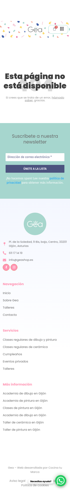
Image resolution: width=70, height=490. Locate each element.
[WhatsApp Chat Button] (60, 480)
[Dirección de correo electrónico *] (35, 157)
